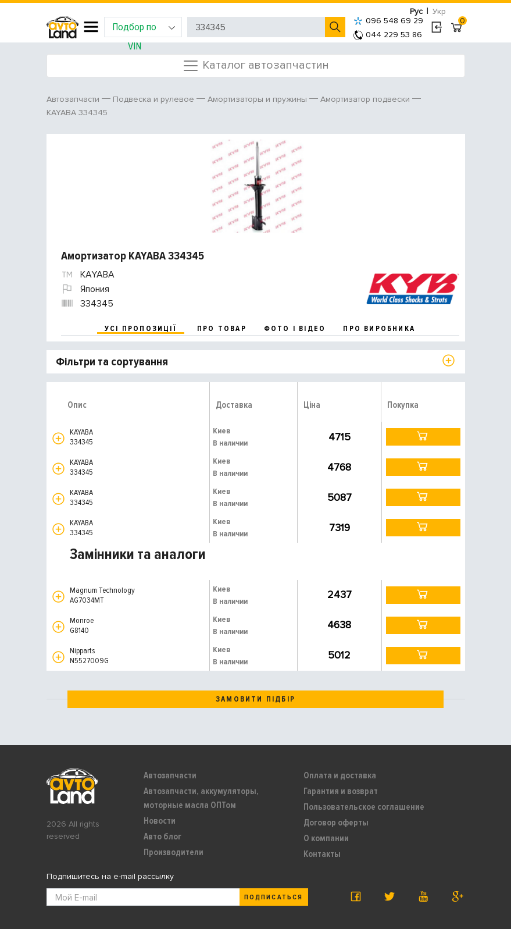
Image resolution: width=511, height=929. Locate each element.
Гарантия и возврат (340, 791)
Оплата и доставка (339, 775)
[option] (257, 186)
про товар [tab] (221, 328)
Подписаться (273, 897)
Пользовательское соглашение (363, 807)
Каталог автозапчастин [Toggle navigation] (255, 65)
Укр (439, 11)
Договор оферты (336, 822)
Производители (173, 852)
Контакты (322, 854)
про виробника (379, 328)
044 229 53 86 (387, 35)
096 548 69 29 (388, 21)
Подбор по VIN (144, 28)
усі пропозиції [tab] (141, 328)
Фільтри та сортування (112, 362)
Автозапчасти (170, 775)
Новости (160, 821)
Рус (416, 11)
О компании (326, 838)
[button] (58, 438)
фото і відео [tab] (295, 328)
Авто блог (162, 836)
